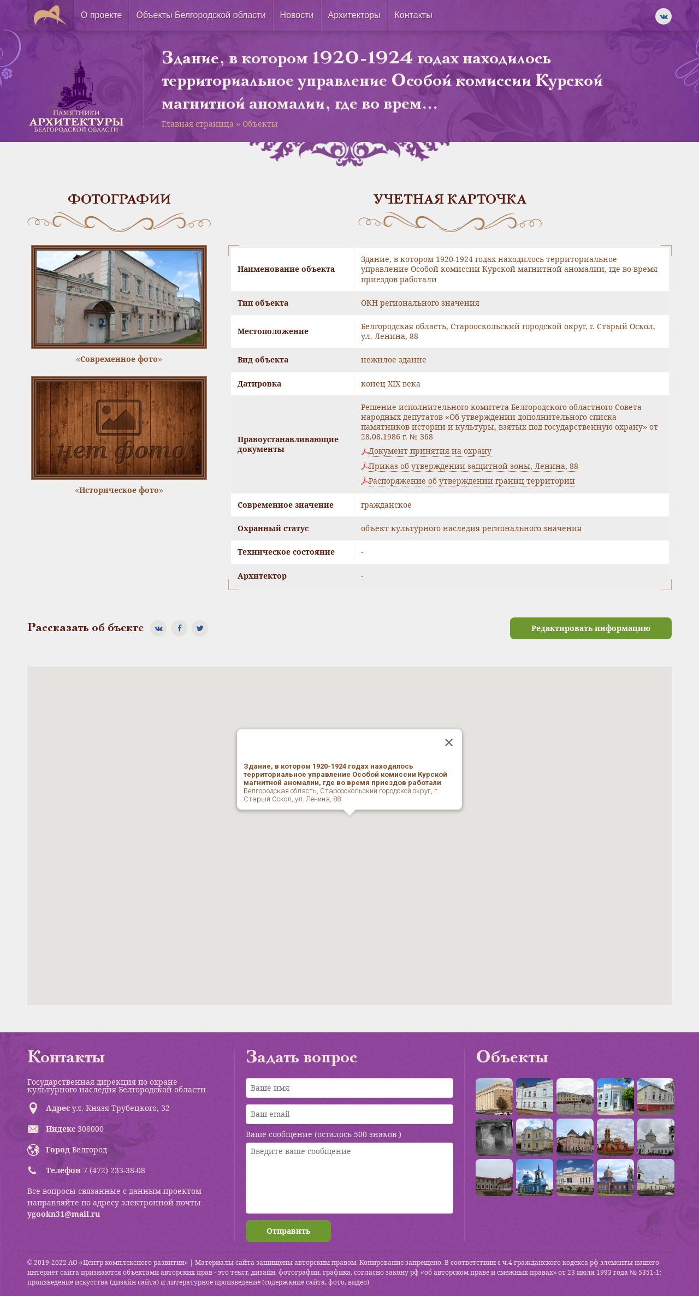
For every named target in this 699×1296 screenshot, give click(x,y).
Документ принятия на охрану (430, 451)
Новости (297, 15)
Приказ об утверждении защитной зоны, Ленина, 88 (473, 466)
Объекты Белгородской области (200, 15)
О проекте (101, 15)
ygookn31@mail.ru (63, 1214)
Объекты (260, 123)
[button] (349, 826)
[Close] (449, 742)
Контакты (414, 15)
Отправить (288, 1231)
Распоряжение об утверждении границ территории (472, 481)
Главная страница (198, 123)
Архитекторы (354, 15)
